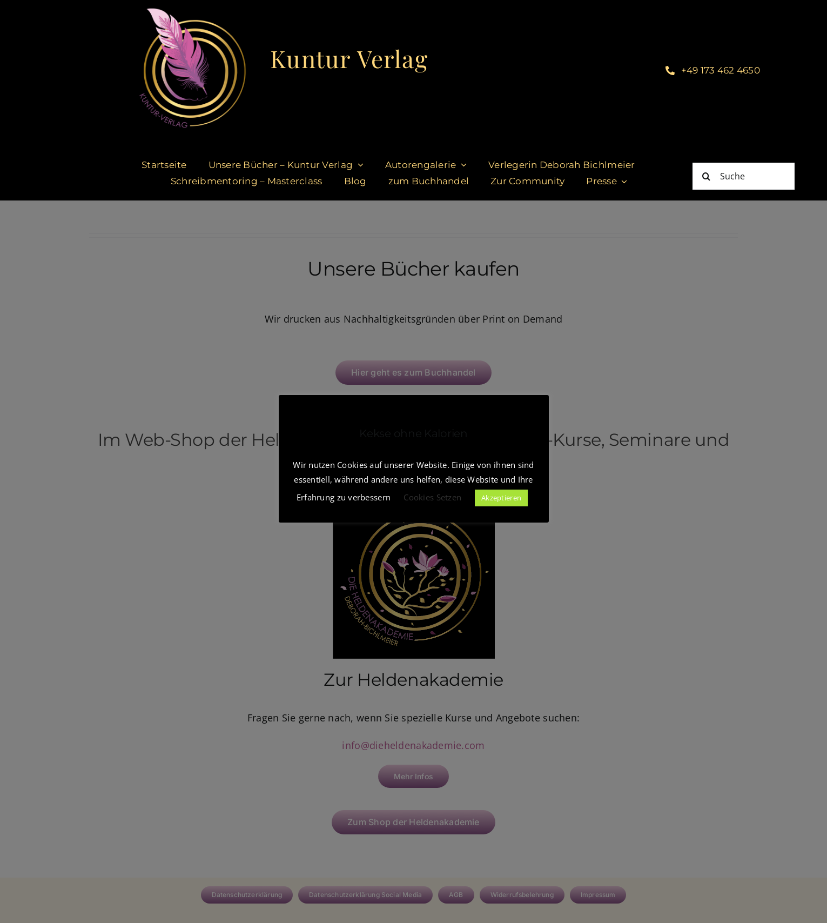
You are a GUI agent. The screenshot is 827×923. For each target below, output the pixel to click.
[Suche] (743, 176)
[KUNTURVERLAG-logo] (192, 10)
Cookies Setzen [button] (432, 497)
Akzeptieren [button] (501, 498)
